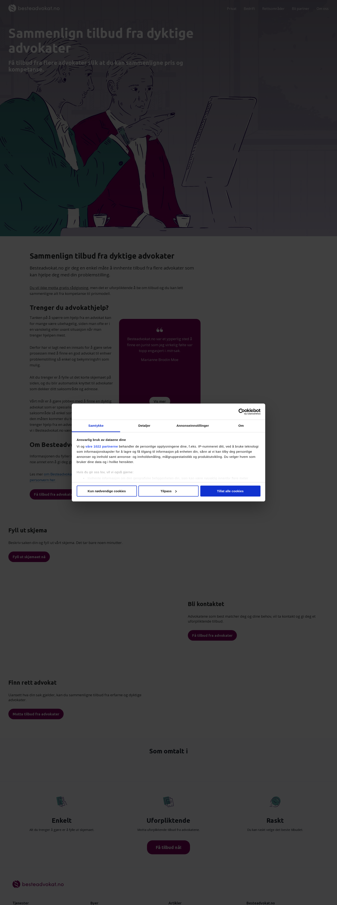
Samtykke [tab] (96, 425)
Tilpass (169, 491)
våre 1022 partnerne (102, 446)
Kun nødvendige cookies (107, 491)
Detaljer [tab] (144, 425)
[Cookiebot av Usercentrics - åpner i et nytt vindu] (241, 411)
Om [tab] (241, 425)
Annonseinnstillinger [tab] (192, 425)
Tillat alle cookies (230, 491)
